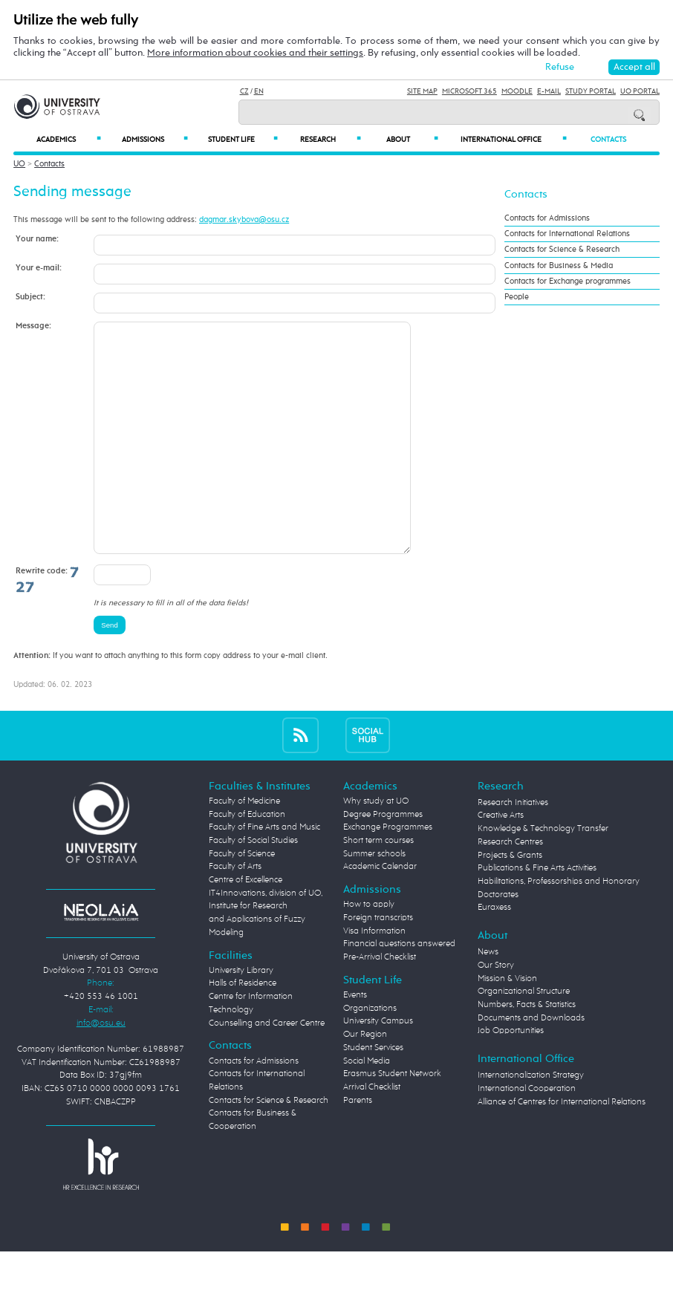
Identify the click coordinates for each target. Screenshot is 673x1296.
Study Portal (590, 91)
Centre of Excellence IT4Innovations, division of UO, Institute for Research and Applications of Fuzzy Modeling (265, 951)
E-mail (549, 91)
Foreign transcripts (378, 962)
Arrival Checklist (371, 1131)
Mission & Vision (507, 1023)
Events (355, 1039)
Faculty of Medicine (244, 845)
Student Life (243, 139)
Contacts (608, 139)
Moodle (517, 91)
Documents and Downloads (531, 1062)
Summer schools (374, 898)
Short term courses (378, 885)
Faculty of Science (242, 898)
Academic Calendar (380, 911)
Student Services (373, 1092)
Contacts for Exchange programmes (567, 281)
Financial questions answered (399, 988)
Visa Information (374, 975)
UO (19, 164)
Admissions (155, 139)
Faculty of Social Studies (253, 885)
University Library (241, 1015)
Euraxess (494, 952)
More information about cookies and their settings (255, 53)
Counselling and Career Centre (267, 1068)
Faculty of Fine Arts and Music (264, 871)
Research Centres (510, 886)
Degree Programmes (383, 859)
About (412, 139)
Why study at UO (376, 845)
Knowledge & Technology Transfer (543, 873)
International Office (514, 139)
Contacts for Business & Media (558, 266)
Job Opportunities (511, 1075)
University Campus (378, 1065)
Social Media (366, 1105)
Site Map (422, 91)
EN (259, 91)
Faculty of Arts (235, 911)
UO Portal (640, 91)
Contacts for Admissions (547, 218)
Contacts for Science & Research (562, 249)
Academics (68, 139)
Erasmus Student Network (392, 1118)
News (488, 996)
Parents (357, 1145)
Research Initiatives (513, 847)
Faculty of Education (247, 859)
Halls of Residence (242, 1027)
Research (330, 139)
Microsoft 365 (469, 91)
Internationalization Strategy (531, 1120)
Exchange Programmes (387, 871)
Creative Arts (501, 860)
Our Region (365, 1079)
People (516, 297)
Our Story (496, 1010)
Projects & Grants (510, 900)
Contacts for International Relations (567, 234)
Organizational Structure (524, 1036)
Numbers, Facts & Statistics (527, 1049)
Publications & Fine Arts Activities (537, 912)
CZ (244, 91)
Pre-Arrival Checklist (379, 1001)
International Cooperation (527, 1133)
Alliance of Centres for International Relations (562, 1146)
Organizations (370, 1053)
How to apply (368, 949)
